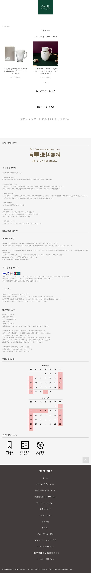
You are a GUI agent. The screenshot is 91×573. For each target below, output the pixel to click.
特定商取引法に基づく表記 (45, 497)
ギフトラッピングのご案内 (45, 540)
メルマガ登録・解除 (45, 534)
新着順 (54, 37)
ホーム (45, 478)
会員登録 (45, 522)
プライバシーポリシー (45, 503)
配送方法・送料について (45, 490)
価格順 (47, 37)
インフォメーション (45, 547)
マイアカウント (45, 515)
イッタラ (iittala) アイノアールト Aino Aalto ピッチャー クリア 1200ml (15, 71)
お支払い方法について (45, 484)
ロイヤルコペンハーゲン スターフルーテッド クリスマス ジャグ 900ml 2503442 (45, 71)
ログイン (45, 528)
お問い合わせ (45, 509)
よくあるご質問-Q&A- (45, 559)
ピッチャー (5, 26)
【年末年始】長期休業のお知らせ (45, 553)
